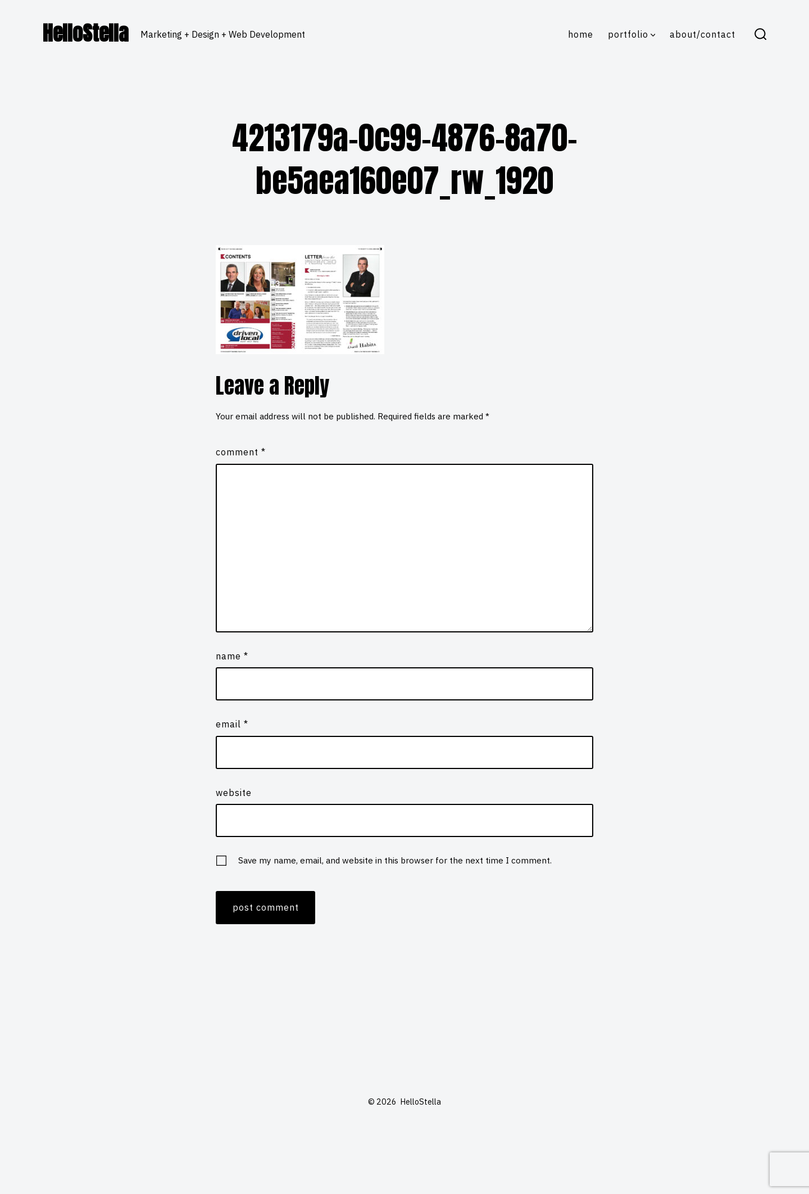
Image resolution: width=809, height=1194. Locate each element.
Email (232, 724)
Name (232, 656)
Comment (241, 452)
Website (234, 792)
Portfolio (632, 34)
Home (580, 34)
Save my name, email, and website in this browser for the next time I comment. (395, 860)
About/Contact (702, 34)
